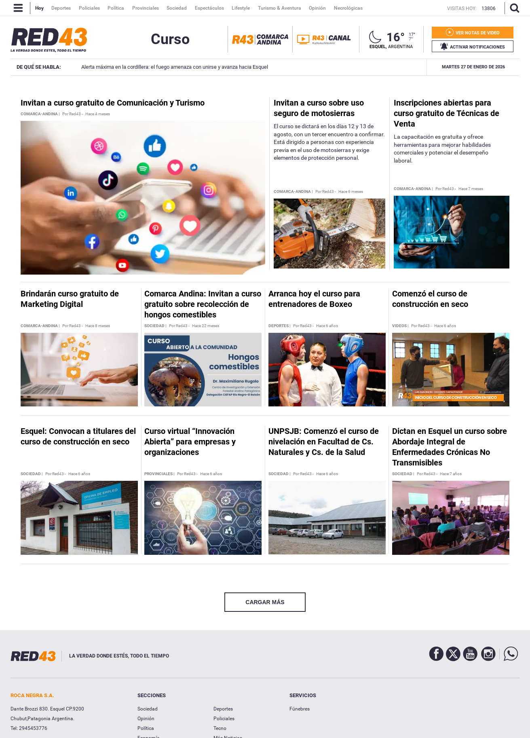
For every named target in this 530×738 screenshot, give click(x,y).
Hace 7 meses (470, 189)
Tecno (219, 728)
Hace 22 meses (205, 326)
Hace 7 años (451, 474)
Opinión (145, 718)
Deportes (223, 709)
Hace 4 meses (97, 114)
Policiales (223, 718)
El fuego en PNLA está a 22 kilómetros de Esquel (416, 67)
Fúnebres (299, 709)
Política (145, 728)
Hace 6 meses (350, 192)
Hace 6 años (327, 326)
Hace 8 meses (97, 326)
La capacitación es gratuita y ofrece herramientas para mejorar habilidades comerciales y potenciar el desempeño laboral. (442, 148)
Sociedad (147, 709)
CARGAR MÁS (264, 602)
